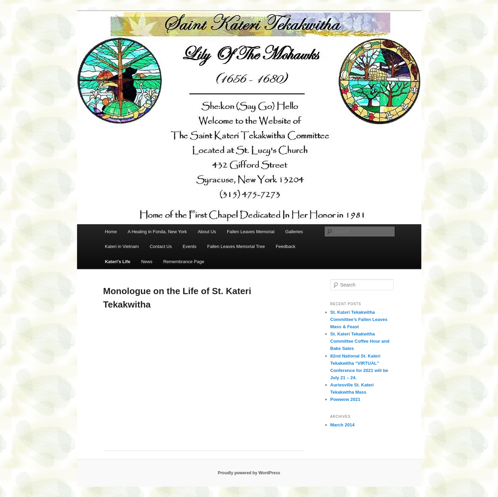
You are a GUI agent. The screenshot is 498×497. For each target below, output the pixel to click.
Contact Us (161, 246)
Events (190, 246)
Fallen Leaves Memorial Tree (236, 246)
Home (111, 231)
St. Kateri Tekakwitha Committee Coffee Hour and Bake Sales (360, 341)
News (146, 261)
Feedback (285, 246)
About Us (207, 231)
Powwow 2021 (345, 399)
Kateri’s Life (117, 261)
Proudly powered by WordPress (249, 472)
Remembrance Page (183, 261)
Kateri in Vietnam (122, 246)
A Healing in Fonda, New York (157, 231)
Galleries (294, 231)
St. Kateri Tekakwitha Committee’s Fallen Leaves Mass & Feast (359, 319)
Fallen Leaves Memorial (250, 231)
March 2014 (342, 424)
